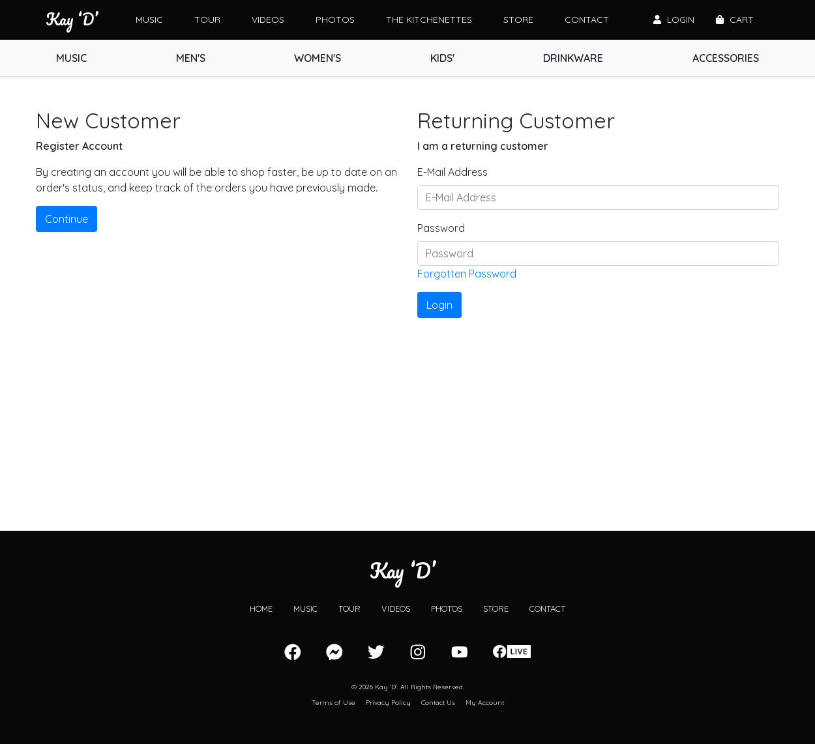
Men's (190, 57)
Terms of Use (333, 702)
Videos (268, 19)
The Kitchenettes (429, 19)
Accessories (725, 57)
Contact (587, 19)
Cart (734, 19)
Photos (335, 19)
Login (673, 19)
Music (149, 19)
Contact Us (438, 702)
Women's (317, 57)
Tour (207, 19)
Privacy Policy (388, 702)
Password (441, 228)
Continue (66, 218)
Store (518, 19)
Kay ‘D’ (72, 19)
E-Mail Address (452, 172)
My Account (485, 702)
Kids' (442, 57)
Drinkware (573, 57)
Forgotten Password (466, 273)
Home (261, 608)
